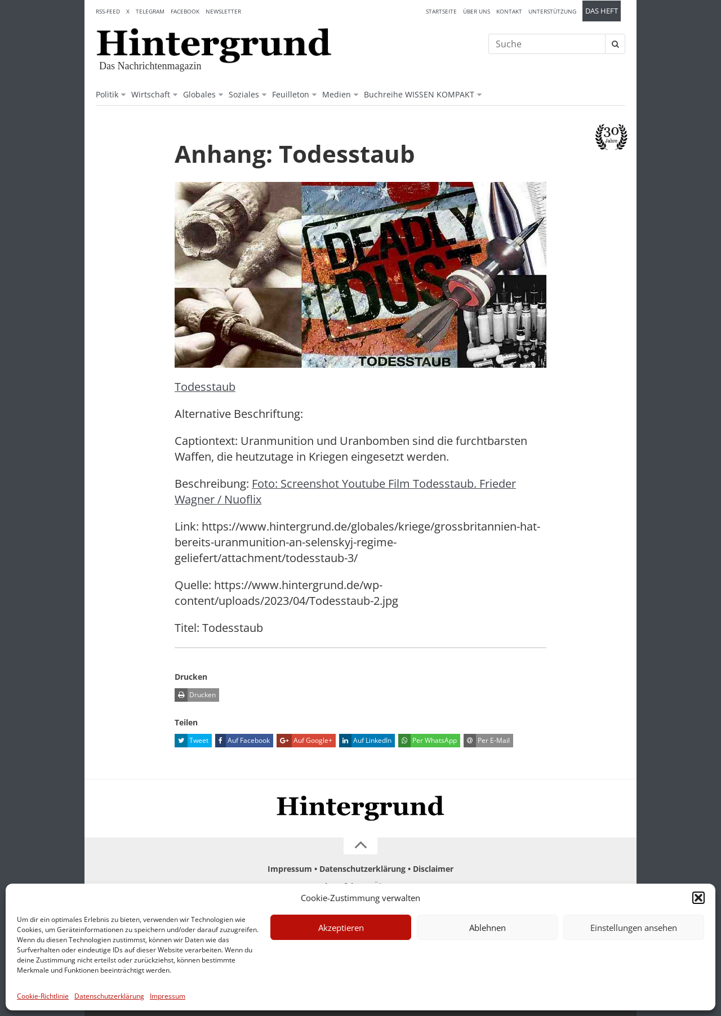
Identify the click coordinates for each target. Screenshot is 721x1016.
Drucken (195, 695)
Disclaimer (433, 868)
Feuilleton (290, 94)
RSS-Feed (108, 11)
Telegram (150, 11)
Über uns (476, 11)
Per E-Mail (487, 740)
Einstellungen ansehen (633, 927)
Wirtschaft (150, 94)
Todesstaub (205, 386)
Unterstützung (552, 11)
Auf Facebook (242, 740)
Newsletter (223, 11)
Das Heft (601, 11)
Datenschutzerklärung (109, 996)
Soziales (244, 94)
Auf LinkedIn (365, 740)
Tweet (191, 740)
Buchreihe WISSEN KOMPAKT (419, 94)
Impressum (167, 996)
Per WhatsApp (427, 740)
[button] (698, 897)
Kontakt (509, 11)
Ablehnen (487, 927)
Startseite (441, 11)
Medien (336, 94)
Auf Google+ (304, 740)
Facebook (185, 11)
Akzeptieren (341, 927)
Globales (199, 94)
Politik (107, 94)
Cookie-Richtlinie (43, 996)
